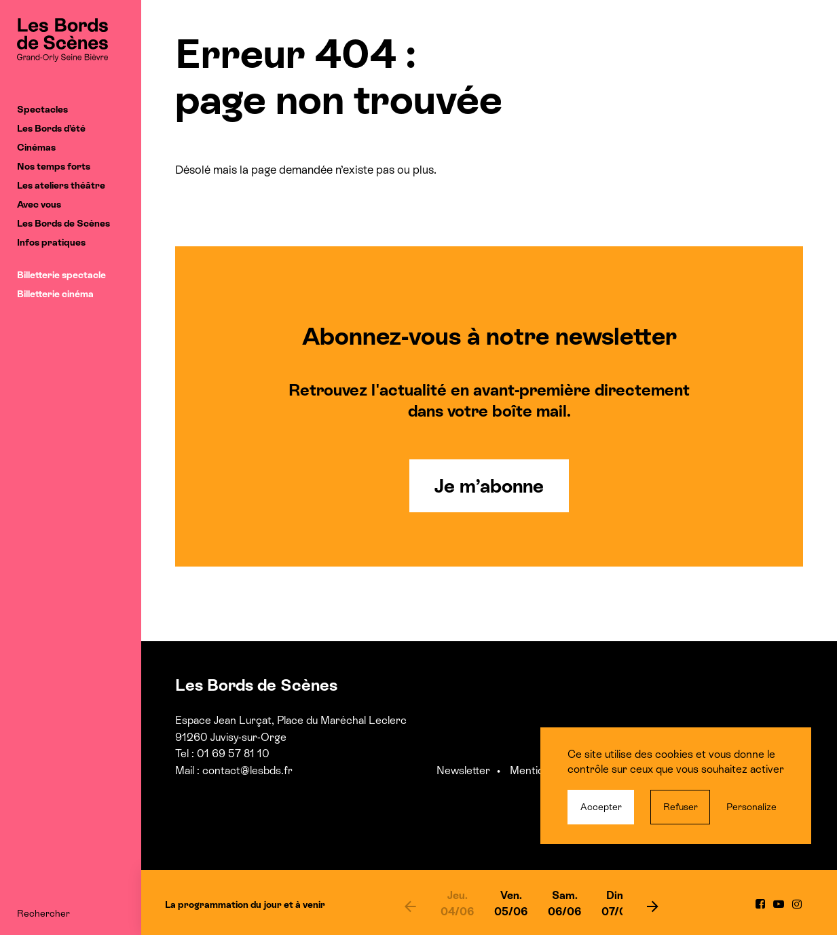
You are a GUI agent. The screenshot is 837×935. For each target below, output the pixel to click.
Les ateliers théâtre (61, 185)
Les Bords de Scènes (63, 223)
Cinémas (36, 147)
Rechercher (43, 913)
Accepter (601, 806)
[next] (653, 905)
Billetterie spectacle (61, 274)
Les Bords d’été (51, 128)
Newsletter (463, 770)
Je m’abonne (489, 486)
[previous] (410, 905)
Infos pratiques (51, 242)
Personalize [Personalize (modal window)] (751, 806)
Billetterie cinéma (55, 293)
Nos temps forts (53, 166)
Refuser (680, 806)
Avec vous (39, 204)
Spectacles (42, 109)
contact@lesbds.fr (247, 770)
